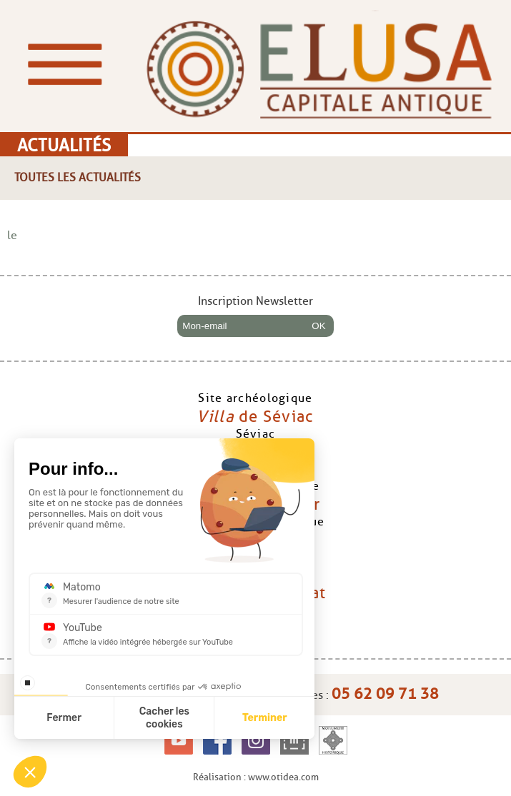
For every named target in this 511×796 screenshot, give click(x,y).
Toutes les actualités (77, 177)
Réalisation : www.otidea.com (256, 777)
